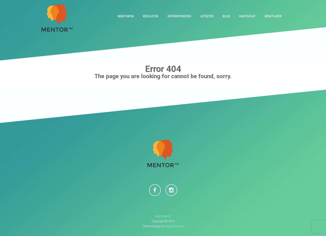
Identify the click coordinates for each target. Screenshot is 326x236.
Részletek (150, 16)
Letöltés (207, 16)
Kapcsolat (247, 16)
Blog (226, 16)
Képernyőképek (179, 16)
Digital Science (174, 226)
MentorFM (126, 16)
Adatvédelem (163, 216)
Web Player (273, 16)
